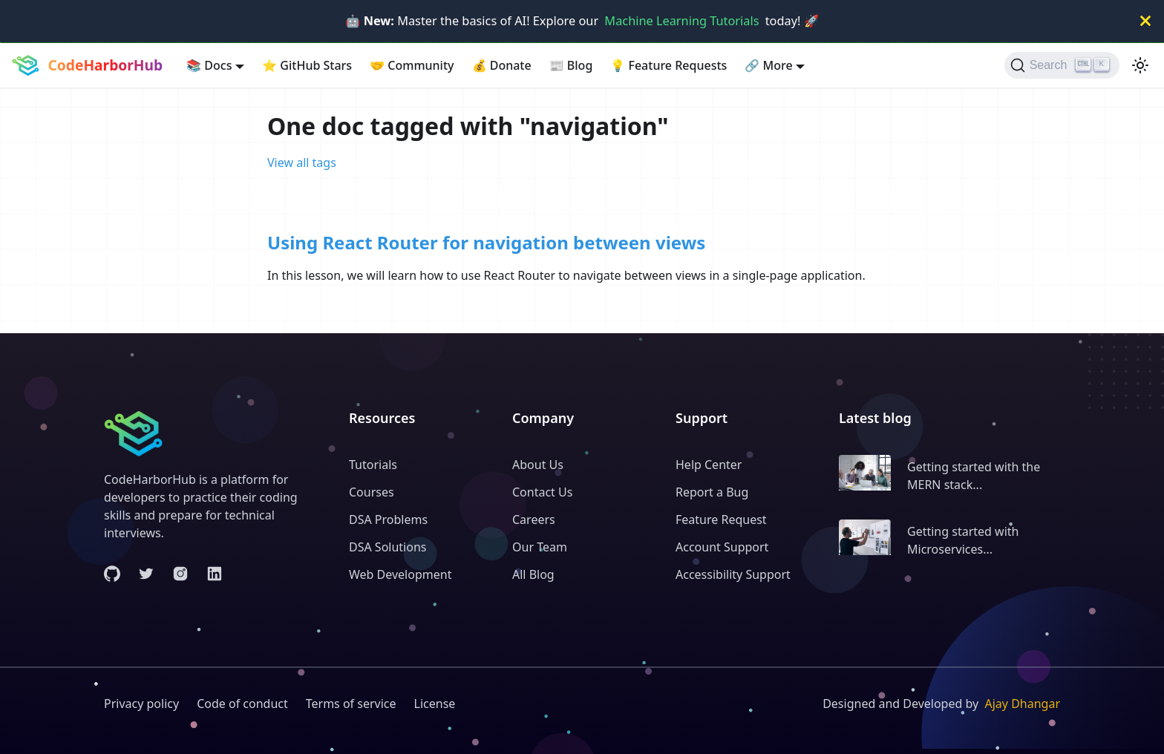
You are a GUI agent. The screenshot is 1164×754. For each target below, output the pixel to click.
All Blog (533, 574)
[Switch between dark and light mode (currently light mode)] (1140, 65)
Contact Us (542, 492)
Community (412, 65)
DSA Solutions (387, 547)
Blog (571, 65)
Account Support (722, 547)
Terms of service (351, 703)
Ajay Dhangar (1022, 703)
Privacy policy (141, 703)
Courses (371, 492)
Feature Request (721, 519)
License (435, 703)
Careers (533, 519)
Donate (502, 65)
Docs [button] (209, 65)
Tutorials (373, 464)
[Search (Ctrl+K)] (1061, 65)
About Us (537, 464)
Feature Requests (668, 65)
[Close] (1145, 21)
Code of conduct (242, 703)
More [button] (768, 65)
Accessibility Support (733, 574)
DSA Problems (388, 519)
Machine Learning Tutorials (681, 21)
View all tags (301, 162)
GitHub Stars (307, 65)
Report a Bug (712, 492)
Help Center (709, 464)
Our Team (539, 547)
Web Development (400, 574)
